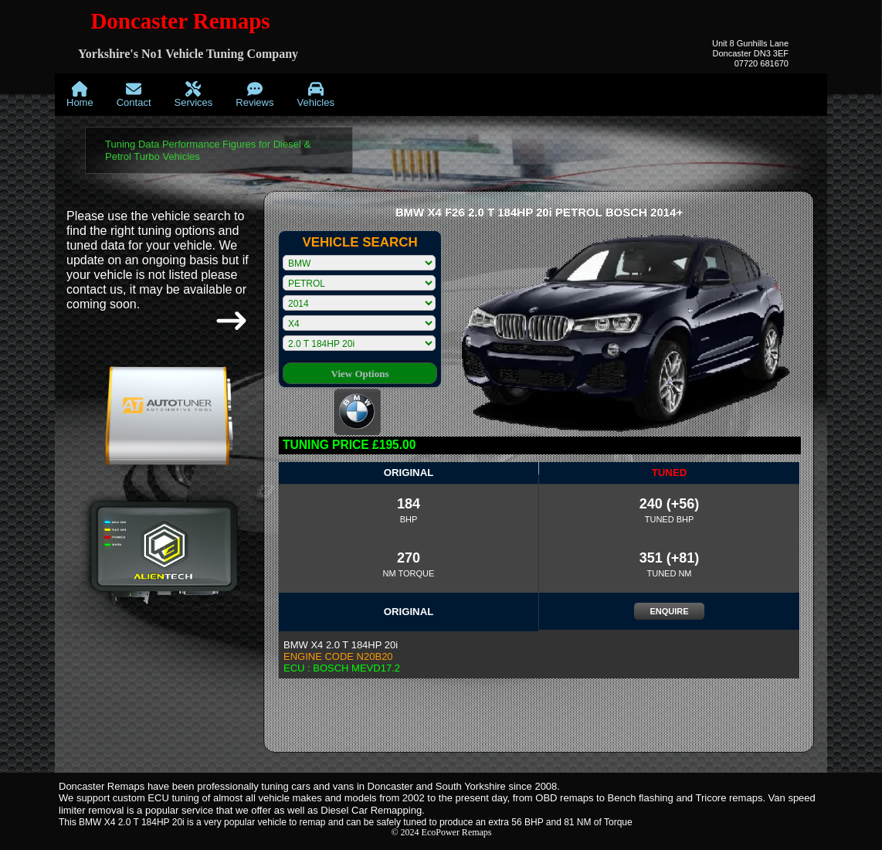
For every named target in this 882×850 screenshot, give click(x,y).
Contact (134, 94)
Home (79, 94)
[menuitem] (80, 94)
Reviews (254, 94)
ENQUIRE (669, 611)
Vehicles (315, 94)
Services (194, 94)
